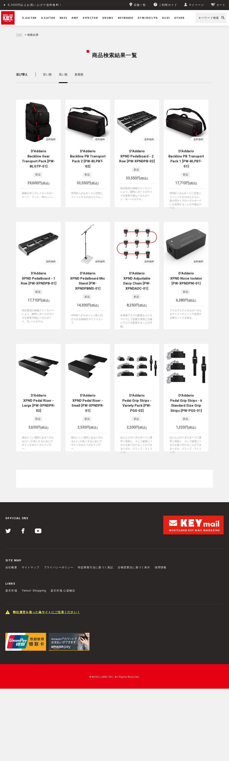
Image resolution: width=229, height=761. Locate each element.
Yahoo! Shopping (34, 590)
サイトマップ (30, 567)
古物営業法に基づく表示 (134, 567)
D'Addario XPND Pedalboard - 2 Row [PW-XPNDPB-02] (137, 156)
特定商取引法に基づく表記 (95, 567)
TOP (19, 34)
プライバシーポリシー (58, 567)
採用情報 (161, 567)
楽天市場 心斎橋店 (63, 590)
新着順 (79, 74)
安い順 (47, 74)
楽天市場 (11, 590)
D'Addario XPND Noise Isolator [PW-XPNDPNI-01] (186, 278)
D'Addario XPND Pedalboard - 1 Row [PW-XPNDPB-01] (38, 278)
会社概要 (11, 567)
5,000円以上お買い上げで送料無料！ (35, 4)
